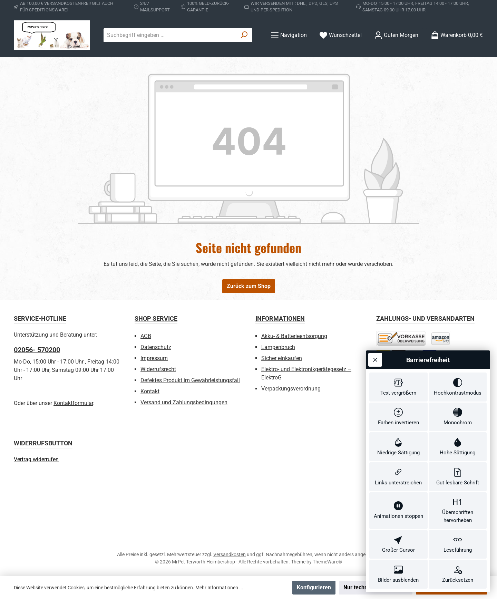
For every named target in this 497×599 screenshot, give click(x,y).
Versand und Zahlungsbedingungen (183, 402)
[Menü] (288, 35)
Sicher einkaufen (281, 358)
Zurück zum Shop (249, 286)
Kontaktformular (73, 403)
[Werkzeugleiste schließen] (375, 360)
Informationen (280, 318)
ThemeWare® (327, 561)
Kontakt (149, 391)
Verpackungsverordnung (291, 388)
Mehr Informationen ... (219, 587)
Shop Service (156, 318)
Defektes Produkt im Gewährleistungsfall (190, 380)
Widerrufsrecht (158, 369)
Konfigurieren (314, 587)
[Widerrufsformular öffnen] (36, 459)
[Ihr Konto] (396, 35)
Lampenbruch (278, 347)
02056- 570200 (37, 350)
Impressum (154, 358)
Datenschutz (155, 347)
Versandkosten (229, 554)
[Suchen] (244, 35)
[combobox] (170, 35)
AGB (145, 336)
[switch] (398, 387)
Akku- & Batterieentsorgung (294, 336)
